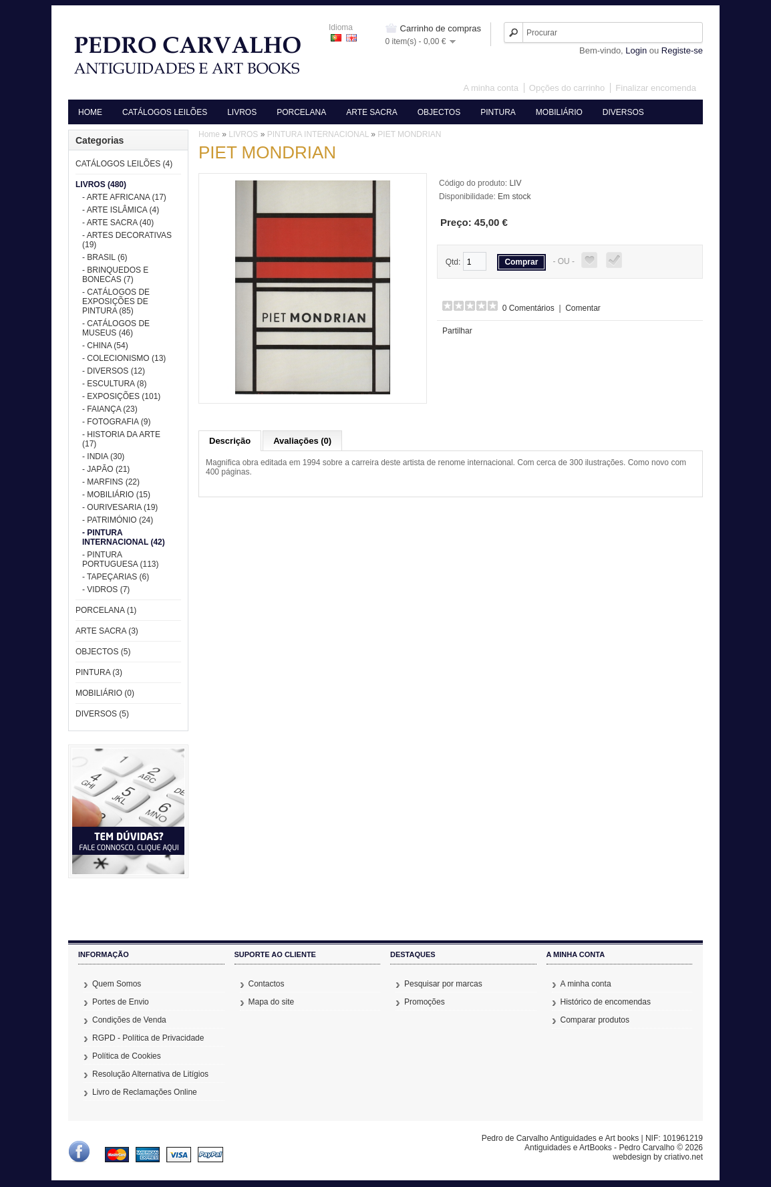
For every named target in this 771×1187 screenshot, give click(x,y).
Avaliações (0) (302, 441)
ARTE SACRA (371, 112)
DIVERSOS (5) (102, 713)
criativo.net (683, 1157)
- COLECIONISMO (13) (124, 358)
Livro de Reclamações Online (144, 1092)
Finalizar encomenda (655, 88)
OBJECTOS (439, 112)
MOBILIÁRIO (559, 112)
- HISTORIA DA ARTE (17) (121, 439)
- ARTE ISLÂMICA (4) (120, 210)
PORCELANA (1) (105, 610)
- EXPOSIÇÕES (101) (121, 396)
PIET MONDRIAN (409, 134)
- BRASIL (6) (105, 257)
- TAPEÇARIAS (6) (115, 576)
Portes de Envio (120, 1002)
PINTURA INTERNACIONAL (318, 134)
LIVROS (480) (100, 184)
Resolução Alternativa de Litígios (150, 1074)
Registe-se (682, 50)
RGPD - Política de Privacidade (148, 1038)
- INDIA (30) (103, 456)
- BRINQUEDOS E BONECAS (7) (115, 274)
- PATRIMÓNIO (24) (117, 520)
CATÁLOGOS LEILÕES (164, 112)
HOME (90, 112)
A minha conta (490, 88)
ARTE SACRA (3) (106, 631)
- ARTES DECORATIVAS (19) (127, 240)
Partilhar (457, 331)
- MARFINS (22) (111, 482)
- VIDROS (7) (106, 589)
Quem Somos (116, 983)
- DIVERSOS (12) (113, 371)
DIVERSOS (623, 112)
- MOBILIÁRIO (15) (116, 494)
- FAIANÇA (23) (110, 409)
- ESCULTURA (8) (114, 383)
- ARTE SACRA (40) (118, 222)
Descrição (230, 441)
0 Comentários (528, 308)
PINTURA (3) (98, 672)
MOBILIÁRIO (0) (104, 693)
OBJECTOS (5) (102, 651)
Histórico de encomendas (606, 1002)
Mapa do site (272, 1002)
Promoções (424, 1002)
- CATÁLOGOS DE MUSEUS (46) (116, 328)
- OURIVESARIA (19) (120, 507)
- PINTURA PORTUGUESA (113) (120, 559)
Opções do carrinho (567, 88)
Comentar (583, 308)
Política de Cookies (126, 1056)
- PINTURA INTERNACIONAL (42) (123, 537)
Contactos (267, 983)
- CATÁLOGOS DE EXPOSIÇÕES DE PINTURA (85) (116, 301)
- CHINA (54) (105, 345)
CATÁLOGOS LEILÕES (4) (123, 163)
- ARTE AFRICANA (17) (124, 197)
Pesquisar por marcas (443, 983)
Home (209, 134)
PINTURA (498, 112)
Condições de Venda (129, 1020)
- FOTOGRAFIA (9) (116, 421)
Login (636, 50)
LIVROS (242, 112)
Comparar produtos (595, 1020)
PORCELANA (301, 112)
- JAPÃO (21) (106, 469)
